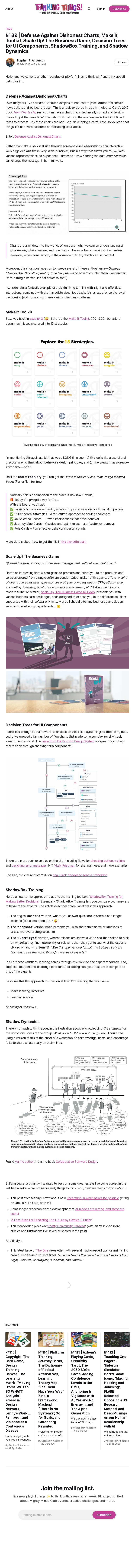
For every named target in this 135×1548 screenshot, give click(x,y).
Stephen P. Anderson (31, 60)
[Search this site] (89, 9)
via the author (24, 1161)
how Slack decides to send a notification (80, 875)
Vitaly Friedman (64, 865)
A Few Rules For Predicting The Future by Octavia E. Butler (51, 1220)
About (9, 8)
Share (122, 62)
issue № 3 (36, 318)
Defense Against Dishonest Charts (38, 136)
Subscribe (119, 9)
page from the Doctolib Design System (68, 741)
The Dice (42, 1250)
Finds (9, 28)
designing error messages (29, 865)
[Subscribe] (104, 1515)
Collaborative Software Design (76, 1161)
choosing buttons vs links (108, 861)
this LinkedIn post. (73, 541)
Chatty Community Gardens (66, 1226)
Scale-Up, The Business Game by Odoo (68, 592)
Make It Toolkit (79, 318)
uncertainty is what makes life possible (93, 1198)
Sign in (101, 8)
